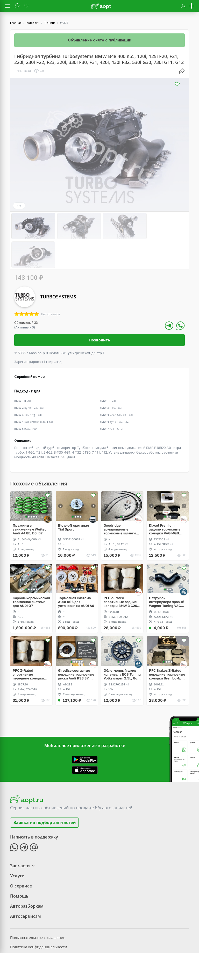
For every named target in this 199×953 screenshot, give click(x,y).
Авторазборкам (27, 876)
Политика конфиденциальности (38, 917)
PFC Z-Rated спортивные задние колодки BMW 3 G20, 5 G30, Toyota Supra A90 (122, 572)
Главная (16, 23)
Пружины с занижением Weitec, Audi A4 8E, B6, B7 (30, 500)
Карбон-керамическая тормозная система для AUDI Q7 (31, 572)
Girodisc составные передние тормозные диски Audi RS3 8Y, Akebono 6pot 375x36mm (76, 645)
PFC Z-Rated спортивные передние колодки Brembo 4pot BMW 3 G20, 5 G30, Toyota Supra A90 (29, 645)
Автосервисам (25, 887)
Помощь (19, 866)
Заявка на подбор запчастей (44, 793)
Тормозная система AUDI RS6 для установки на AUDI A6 (76, 572)
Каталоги (32, 23)
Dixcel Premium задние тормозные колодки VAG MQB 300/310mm (165, 500)
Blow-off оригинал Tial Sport (73, 498)
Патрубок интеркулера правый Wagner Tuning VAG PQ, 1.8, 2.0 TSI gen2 (166, 572)
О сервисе (21, 856)
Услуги (17, 846)
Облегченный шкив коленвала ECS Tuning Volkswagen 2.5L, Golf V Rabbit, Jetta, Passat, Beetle (122, 645)
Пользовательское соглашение (37, 908)
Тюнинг (49, 23)
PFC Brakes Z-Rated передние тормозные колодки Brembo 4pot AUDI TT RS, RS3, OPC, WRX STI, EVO (167, 645)
